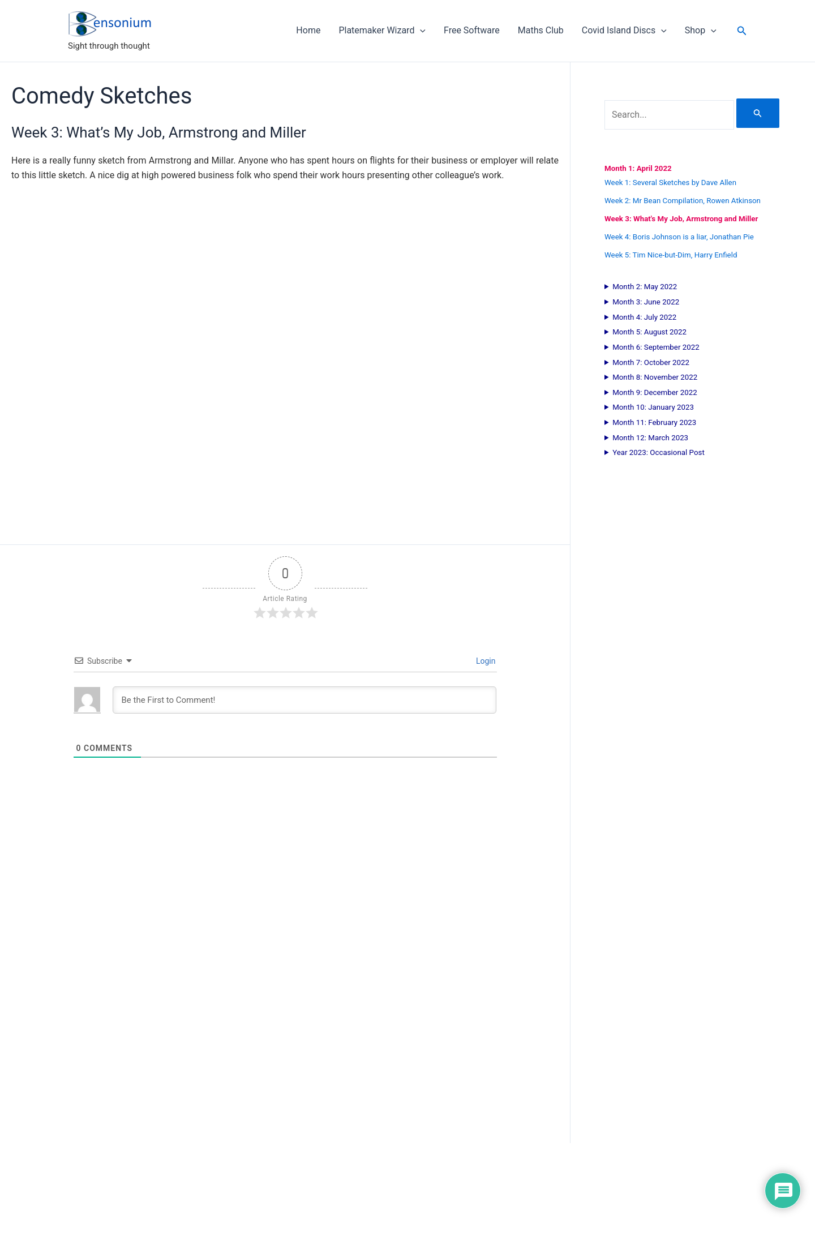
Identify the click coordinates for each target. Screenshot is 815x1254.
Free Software (472, 30)
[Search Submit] (757, 113)
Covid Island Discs (624, 30)
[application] (420, 30)
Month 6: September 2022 (656, 347)
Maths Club (541, 30)
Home (308, 30)
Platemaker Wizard (382, 30)
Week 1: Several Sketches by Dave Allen (670, 182)
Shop (701, 30)
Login (485, 660)
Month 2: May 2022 (644, 286)
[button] (742, 31)
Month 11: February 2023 (654, 422)
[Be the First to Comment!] (304, 700)
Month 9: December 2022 (654, 392)
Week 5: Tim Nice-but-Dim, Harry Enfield (670, 255)
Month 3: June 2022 (645, 302)
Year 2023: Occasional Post (658, 452)
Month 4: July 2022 (644, 317)
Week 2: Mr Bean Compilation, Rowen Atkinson (682, 200)
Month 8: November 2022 (654, 377)
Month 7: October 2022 (650, 362)
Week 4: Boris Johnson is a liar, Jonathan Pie (679, 237)
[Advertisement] (285, 1000)
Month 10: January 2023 (653, 407)
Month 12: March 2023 (650, 437)
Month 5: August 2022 (649, 332)
